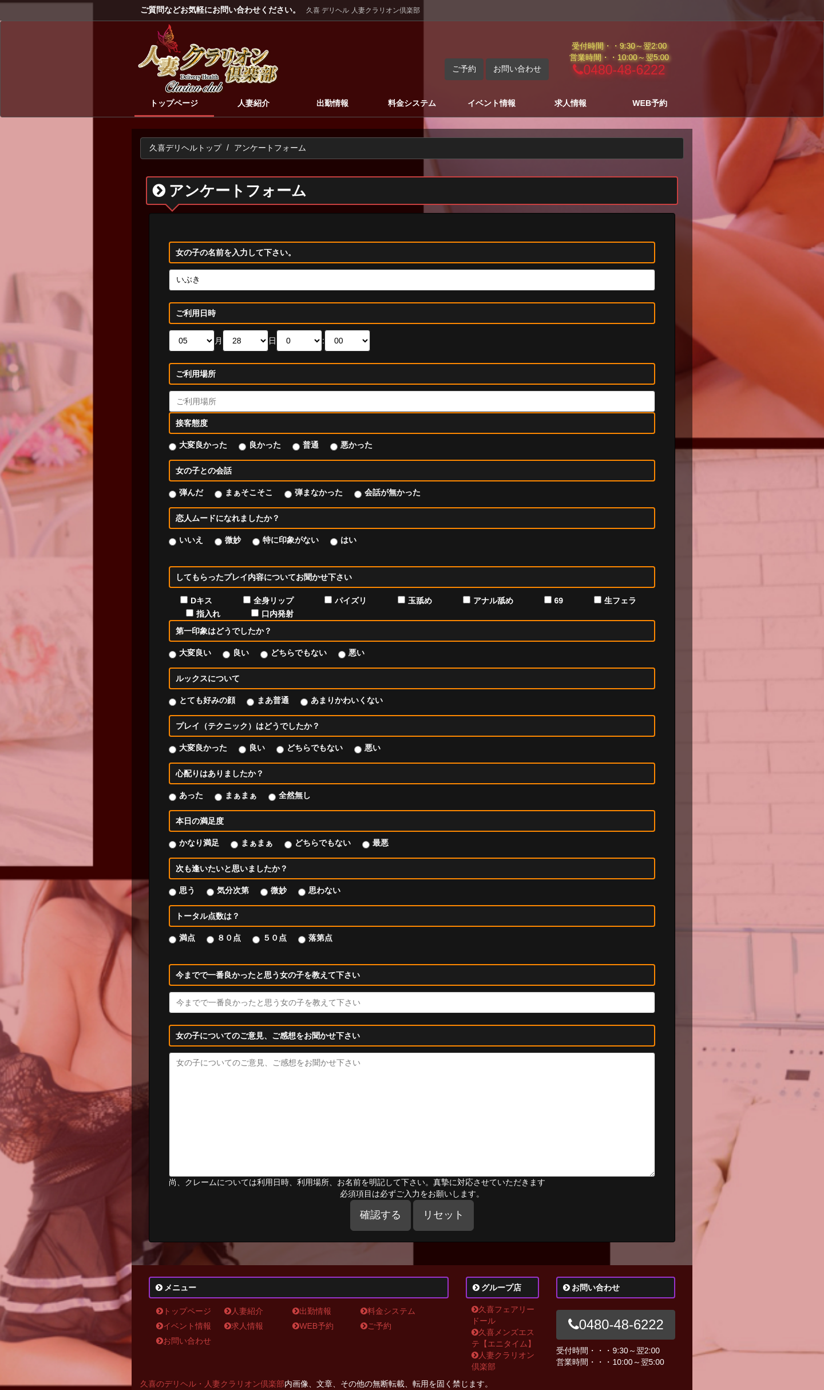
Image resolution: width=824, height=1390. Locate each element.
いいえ (191, 540)
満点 (187, 938)
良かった (265, 445)
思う (187, 890)
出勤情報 (332, 103)
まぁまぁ (241, 795)
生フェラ (620, 601)
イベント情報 (492, 103)
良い (241, 653)
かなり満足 (199, 843)
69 (559, 601)
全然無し (295, 795)
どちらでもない (299, 653)
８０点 (229, 938)
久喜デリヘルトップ (185, 147)
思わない (324, 890)
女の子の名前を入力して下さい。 (236, 252)
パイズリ (351, 601)
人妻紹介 (253, 103)
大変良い (195, 653)
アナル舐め (493, 601)
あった (191, 795)
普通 (311, 445)
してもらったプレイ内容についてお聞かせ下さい (264, 577)
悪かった (356, 445)
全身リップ (273, 601)
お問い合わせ (517, 68)
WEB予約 (649, 103)
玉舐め (420, 601)
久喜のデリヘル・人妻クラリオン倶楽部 (212, 1383)
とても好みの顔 (207, 700)
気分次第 (233, 890)
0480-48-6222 (619, 70)
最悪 (381, 843)
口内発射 (278, 614)
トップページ (174, 103)
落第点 (320, 938)
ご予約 (464, 68)
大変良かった (203, 445)
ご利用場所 (196, 373)
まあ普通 (273, 700)
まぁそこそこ (249, 492)
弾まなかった (319, 492)
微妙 (233, 540)
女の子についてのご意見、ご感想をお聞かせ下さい (268, 1035)
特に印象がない (291, 540)
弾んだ (191, 492)
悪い (356, 653)
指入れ (208, 614)
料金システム (412, 103)
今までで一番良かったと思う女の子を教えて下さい (268, 975)
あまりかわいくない (347, 700)
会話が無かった (393, 492)
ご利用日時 (196, 313)
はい (348, 540)
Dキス (201, 601)
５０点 (275, 938)
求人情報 (570, 103)
